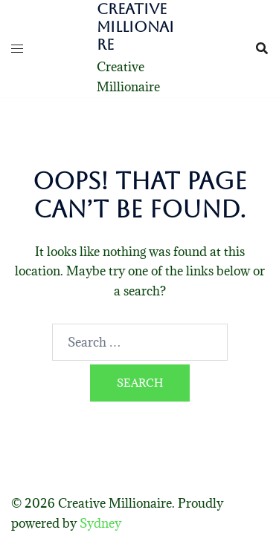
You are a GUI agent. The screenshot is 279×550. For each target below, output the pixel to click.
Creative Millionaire (135, 26)
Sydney (100, 523)
